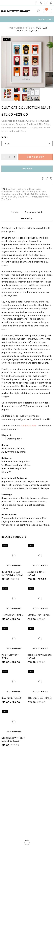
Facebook (36, 2)
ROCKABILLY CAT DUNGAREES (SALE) (12, 573)
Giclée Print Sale (24, 27)
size (4, 137)
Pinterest (50, 2)
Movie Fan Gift (8, 196)
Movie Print (24, 196)
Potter (34, 196)
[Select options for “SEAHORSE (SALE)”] (14, 691)
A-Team (12, 189)
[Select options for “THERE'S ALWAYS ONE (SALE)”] (40, 648)
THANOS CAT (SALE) (12, 615)
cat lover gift (24, 189)
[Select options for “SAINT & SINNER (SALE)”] (40, 565)
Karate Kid (17, 194)
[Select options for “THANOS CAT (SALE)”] (14, 608)
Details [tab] (14, 212)
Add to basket (35, 157)
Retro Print (43, 196)
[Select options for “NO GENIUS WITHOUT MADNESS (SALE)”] (14, 731)
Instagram (45, 2)
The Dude (6, 199)
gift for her (27, 191)
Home (10, 27)
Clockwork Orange (11, 191)
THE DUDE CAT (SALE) (40, 698)
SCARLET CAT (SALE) (39, 615)
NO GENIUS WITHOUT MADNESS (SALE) (13, 739)
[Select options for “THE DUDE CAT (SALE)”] (40, 691)
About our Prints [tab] (34, 212)
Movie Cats (41, 194)
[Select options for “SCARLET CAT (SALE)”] (40, 608)
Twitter (41, 2)
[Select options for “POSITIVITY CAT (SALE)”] (14, 648)
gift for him (40, 191)
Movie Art (29, 194)
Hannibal (6, 194)
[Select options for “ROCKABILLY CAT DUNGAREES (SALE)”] (14, 565)
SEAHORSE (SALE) (11, 698)
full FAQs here (29, 425)
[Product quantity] (9, 157)
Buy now (27, 169)
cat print (36, 189)
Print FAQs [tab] (27, 218)
